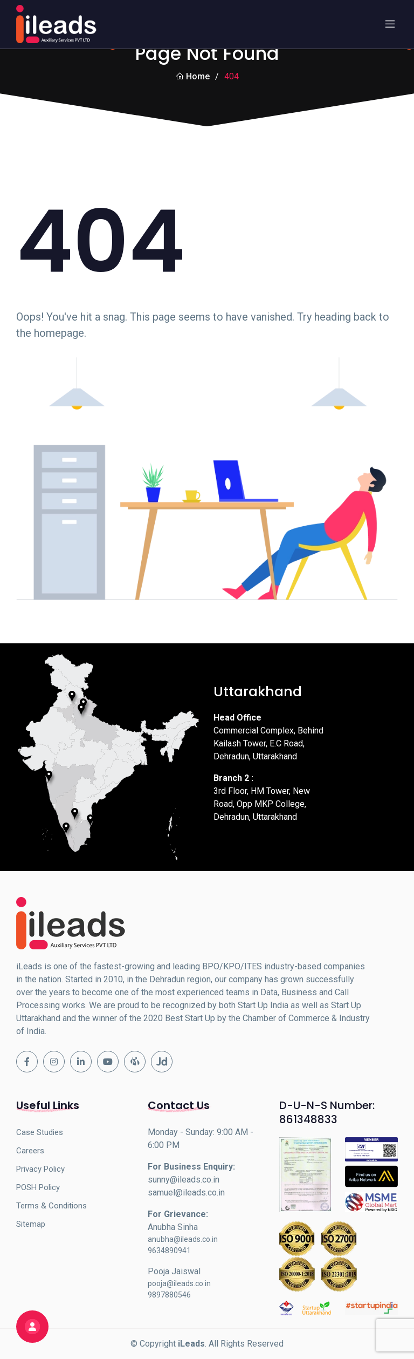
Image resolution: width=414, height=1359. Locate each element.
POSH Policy (38, 1187)
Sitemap (30, 1224)
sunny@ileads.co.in (183, 1179)
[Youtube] (108, 1061)
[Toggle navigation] (390, 24)
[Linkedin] (81, 1061)
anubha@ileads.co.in (183, 1239)
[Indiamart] (135, 1061)
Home (192, 76)
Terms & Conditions (51, 1206)
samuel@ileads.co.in (186, 1192)
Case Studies (39, 1132)
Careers (30, 1151)
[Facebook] (27, 1061)
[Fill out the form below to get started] (32, 1326)
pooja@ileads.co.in (179, 1283)
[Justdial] (161, 1061)
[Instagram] (54, 1061)
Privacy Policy (40, 1169)
